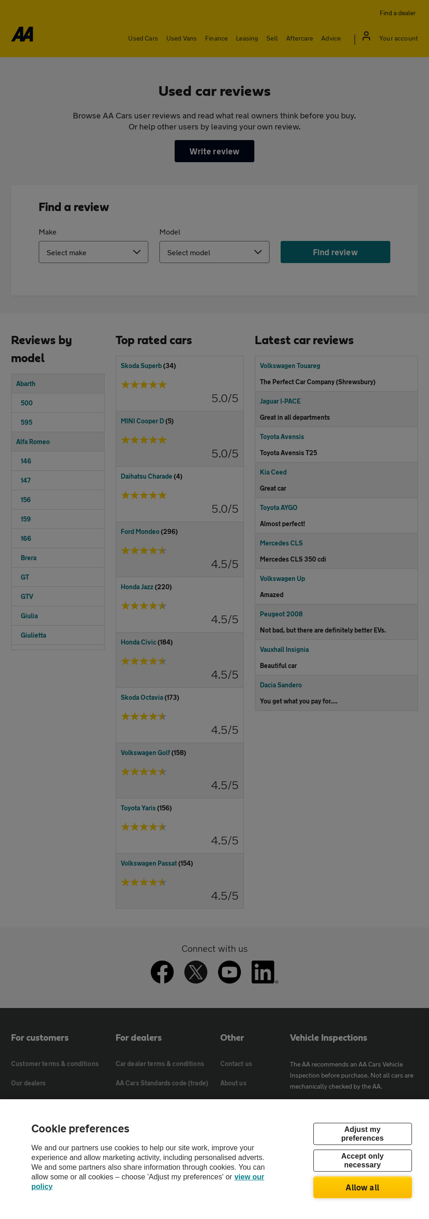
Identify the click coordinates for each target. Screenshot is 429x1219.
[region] (214, 1159)
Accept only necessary (362, 1160)
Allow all (362, 1187)
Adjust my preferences (362, 1133)
